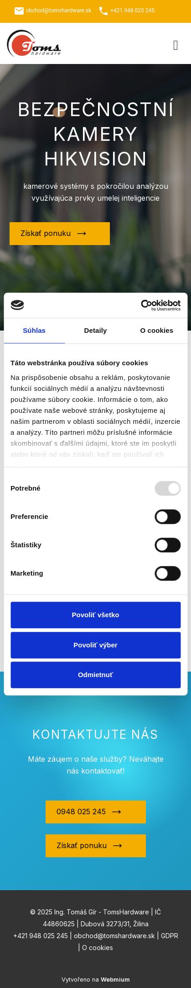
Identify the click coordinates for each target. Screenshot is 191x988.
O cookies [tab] (157, 330)
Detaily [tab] (95, 330)
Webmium (115, 979)
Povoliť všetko (95, 615)
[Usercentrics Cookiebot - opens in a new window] (141, 305)
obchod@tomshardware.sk (58, 10)
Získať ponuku (46, 233)
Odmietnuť (95, 674)
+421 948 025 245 (132, 10)
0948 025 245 (81, 811)
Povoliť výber (95, 645)
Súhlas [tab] (34, 330)
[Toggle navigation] (175, 43)
